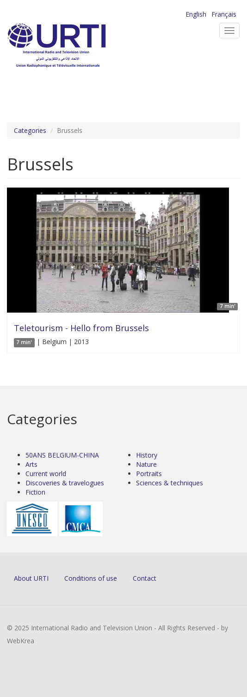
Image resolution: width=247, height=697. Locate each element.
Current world (45, 473)
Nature (146, 464)
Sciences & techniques (169, 482)
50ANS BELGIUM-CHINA (62, 455)
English (195, 14)
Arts (31, 464)
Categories (30, 130)
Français (223, 14)
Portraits (149, 473)
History (146, 455)
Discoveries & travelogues (64, 482)
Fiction (35, 492)
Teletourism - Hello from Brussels (81, 327)
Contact (144, 578)
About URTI (31, 578)
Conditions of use (90, 578)
